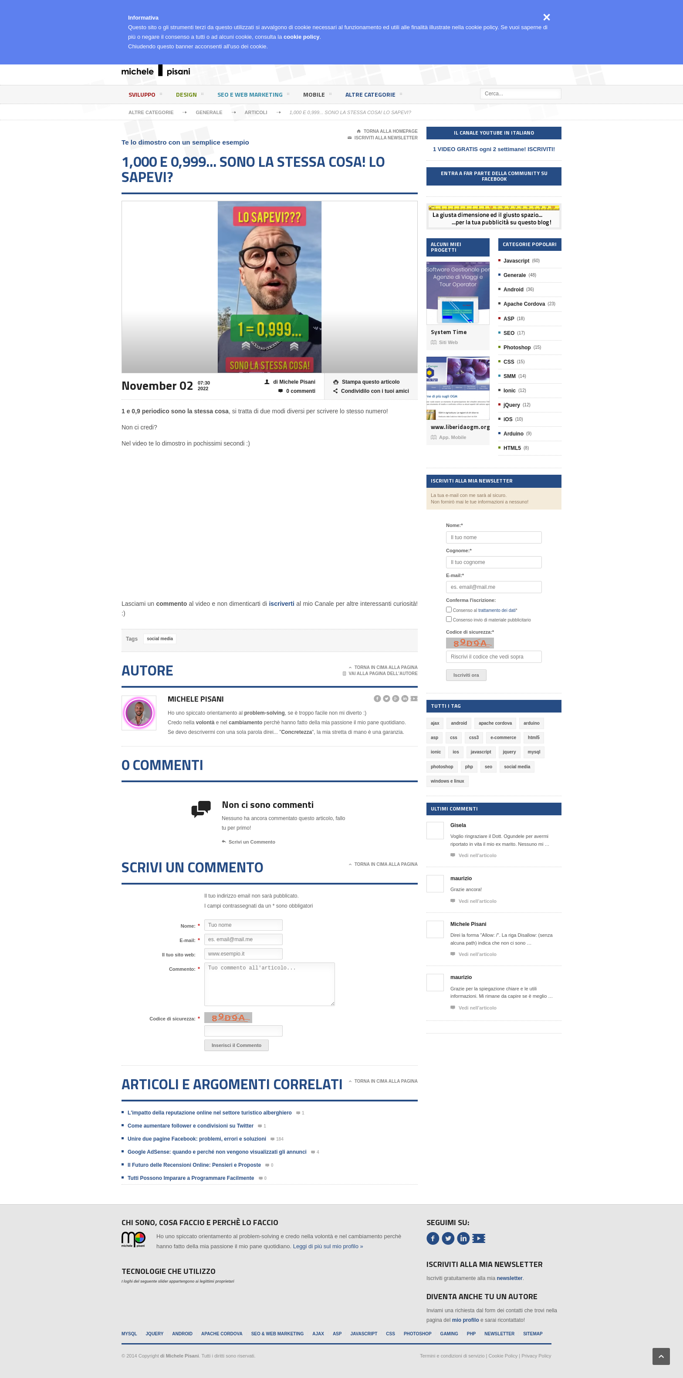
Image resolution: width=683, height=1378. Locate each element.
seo (488, 766)
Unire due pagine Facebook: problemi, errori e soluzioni (197, 1139)
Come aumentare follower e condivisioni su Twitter (191, 1126)
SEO (509, 333)
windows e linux (447, 781)
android (459, 723)
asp (434, 737)
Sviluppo (145, 96)
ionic (436, 752)
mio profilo (465, 1320)
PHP (471, 1333)
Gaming (449, 1333)
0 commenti (296, 391)
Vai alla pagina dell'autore (380, 674)
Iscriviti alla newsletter (383, 138)
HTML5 (512, 448)
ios (456, 752)
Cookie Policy (503, 1355)
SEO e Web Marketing (253, 96)
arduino (532, 723)
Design (189, 96)
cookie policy (301, 37)
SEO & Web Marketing (277, 1333)
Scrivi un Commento (248, 841)
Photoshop (517, 347)
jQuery (512, 405)
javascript (481, 752)
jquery (509, 752)
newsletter (509, 1278)
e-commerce (503, 737)
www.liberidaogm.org (458, 427)
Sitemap (532, 1333)
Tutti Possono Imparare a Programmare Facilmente (191, 1178)
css (453, 737)
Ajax (318, 1333)
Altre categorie (373, 96)
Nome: (188, 926)
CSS (509, 362)
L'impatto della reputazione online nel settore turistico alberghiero (210, 1113)
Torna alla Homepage (387, 131)
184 (277, 1140)
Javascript (516, 261)
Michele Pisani (196, 699)
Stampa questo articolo (366, 382)
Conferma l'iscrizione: (471, 600)
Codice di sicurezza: (172, 1018)
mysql (534, 752)
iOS (508, 419)
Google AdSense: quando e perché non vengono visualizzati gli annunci (217, 1152)
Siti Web (444, 342)
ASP (509, 319)
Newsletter (499, 1333)
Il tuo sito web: (179, 954)
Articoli (256, 112)
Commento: (182, 969)
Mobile (317, 96)
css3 (474, 737)
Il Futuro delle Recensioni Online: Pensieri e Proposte (194, 1165)
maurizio (461, 878)
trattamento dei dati (497, 610)
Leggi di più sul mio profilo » (328, 1246)
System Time (449, 332)
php (469, 766)
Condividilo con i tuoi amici (371, 391)
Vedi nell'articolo (473, 855)
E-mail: (187, 940)
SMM (510, 376)
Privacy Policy (536, 1355)
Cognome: (459, 550)
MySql (129, 1333)
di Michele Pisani (289, 382)
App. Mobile (448, 437)
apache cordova (495, 723)
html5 (534, 737)
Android (514, 290)
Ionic (510, 391)
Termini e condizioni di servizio (452, 1355)
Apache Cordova (524, 304)
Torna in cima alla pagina (383, 668)
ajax (435, 723)
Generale (209, 112)
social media (160, 638)
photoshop (442, 766)
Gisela (458, 825)
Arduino (514, 434)
